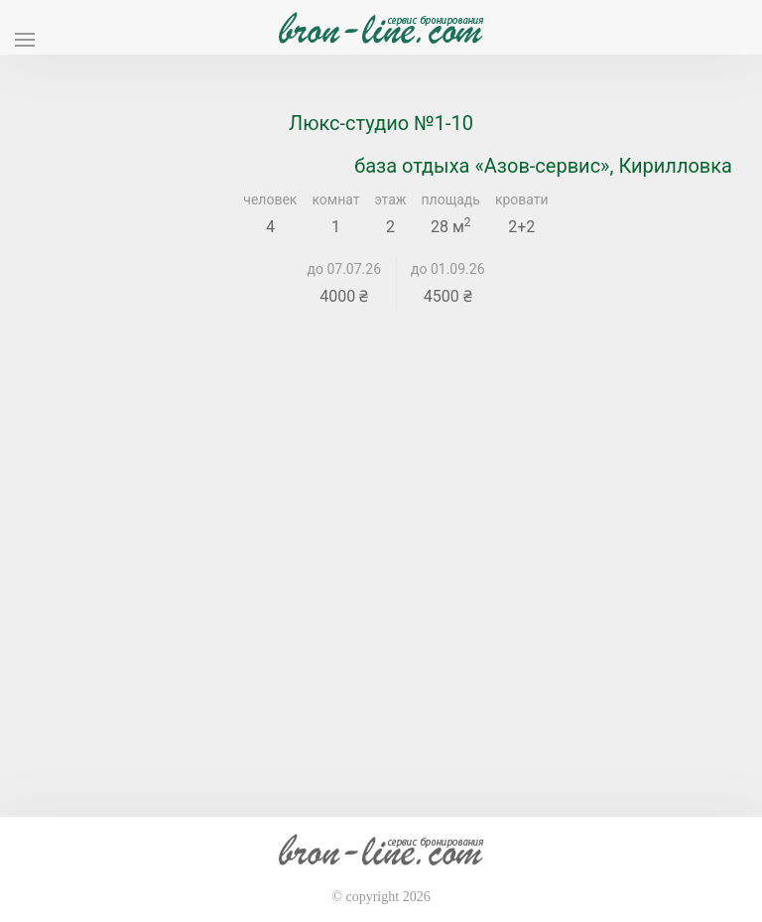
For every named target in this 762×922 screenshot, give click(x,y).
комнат (335, 199)
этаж (391, 199)
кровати (522, 199)
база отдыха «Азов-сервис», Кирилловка (543, 166)
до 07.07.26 (345, 269)
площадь (451, 199)
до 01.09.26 (448, 269)
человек (270, 199)
